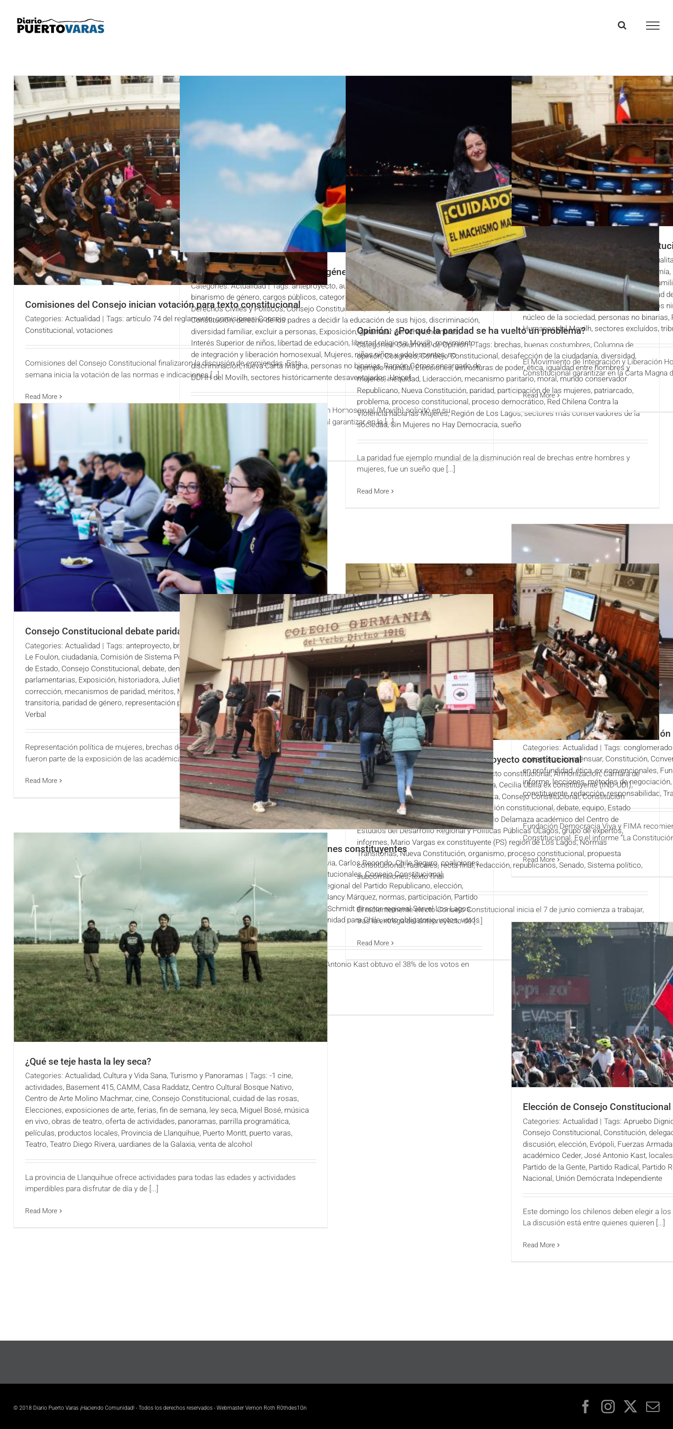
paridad (481, 390)
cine (142, 1098)
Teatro (36, 1144)
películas (40, 1132)
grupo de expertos (592, 830)
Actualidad (82, 318)
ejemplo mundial (384, 367)
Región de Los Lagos (486, 413)
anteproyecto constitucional (504, 773)
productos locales (88, 1132)
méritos (161, 691)
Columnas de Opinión (432, 344)
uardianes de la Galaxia (156, 1144)
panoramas (197, 1121)
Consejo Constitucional (325, 308)
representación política (163, 702)
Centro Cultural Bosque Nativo (242, 1087)
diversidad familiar (221, 331)
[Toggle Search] (622, 25)
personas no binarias (633, 317)
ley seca (223, 1110)
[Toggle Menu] (653, 26)
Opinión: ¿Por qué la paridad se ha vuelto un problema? (471, 330)
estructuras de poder (489, 367)
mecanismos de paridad (105, 691)
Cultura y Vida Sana (135, 1075)
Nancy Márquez (350, 896)
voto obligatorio (409, 919)
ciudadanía (79, 656)
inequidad (403, 378)
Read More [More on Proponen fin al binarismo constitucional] (539, 395)
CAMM (128, 1087)
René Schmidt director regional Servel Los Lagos (389, 908)
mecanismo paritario (499, 378)
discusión (539, 1144)
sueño (511, 424)
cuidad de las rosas (265, 1098)
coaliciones (460, 862)
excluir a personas (285, 331)
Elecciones (433, 367)
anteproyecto (314, 285)
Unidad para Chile (351, 919)
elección (448, 885)
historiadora (138, 679)
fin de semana (183, 1110)
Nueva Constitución (433, 390)
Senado (571, 865)
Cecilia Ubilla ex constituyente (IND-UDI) (565, 784)
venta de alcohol (225, 1144)
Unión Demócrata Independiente (609, 1178)
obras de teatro (77, 1121)
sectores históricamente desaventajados (318, 377)
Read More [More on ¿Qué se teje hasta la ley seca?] (41, 1211)
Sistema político (614, 865)
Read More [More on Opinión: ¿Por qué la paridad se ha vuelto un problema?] (373, 491)
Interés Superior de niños (232, 342)
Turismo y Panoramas (206, 1075)
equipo (593, 807)
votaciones (94, 330)
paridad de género (92, 702)
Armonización (577, 773)
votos (448, 919)
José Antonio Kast (615, 1155)
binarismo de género (225, 297)
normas (392, 896)
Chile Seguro (416, 862)
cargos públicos (289, 297)
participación (429, 896)
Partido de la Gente (554, 1166)
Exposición (96, 679)
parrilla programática (254, 1121)
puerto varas (270, 1132)
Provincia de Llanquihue (160, 1132)
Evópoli (602, 1144)
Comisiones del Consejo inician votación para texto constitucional (162, 304)
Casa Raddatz (166, 1087)
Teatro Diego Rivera (82, 1144)
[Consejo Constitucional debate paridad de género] (170, 507)
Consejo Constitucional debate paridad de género (128, 631)
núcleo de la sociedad (559, 317)
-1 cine (280, 1075)
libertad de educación (313, 342)
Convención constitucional (509, 807)
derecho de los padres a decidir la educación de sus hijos (331, 319)
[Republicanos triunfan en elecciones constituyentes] (336, 711)
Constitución (212, 319)
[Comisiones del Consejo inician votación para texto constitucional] (170, 180)
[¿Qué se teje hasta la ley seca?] (170, 937)
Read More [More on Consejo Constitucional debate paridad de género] (41, 781)
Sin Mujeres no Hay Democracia (444, 424)
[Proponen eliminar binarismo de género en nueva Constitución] (336, 164)
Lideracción (441, 378)
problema (373, 401)
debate (153, 668)
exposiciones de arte (99, 1110)
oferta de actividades (140, 1121)
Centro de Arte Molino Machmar (78, 1098)
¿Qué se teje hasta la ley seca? (88, 1061)
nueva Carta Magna (275, 365)
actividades (44, 1087)
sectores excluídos (626, 328)
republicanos (534, 865)
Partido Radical (614, 1166)
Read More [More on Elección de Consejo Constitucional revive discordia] (539, 1245)
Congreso (401, 355)
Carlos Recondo (365, 862)
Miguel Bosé (260, 1110)
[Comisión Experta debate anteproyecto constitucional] (502, 652)
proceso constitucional (430, 401)
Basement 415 (89, 1087)
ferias (146, 1110)
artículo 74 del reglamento (169, 318)
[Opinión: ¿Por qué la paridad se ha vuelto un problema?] (502, 193)
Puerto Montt (224, 1132)
